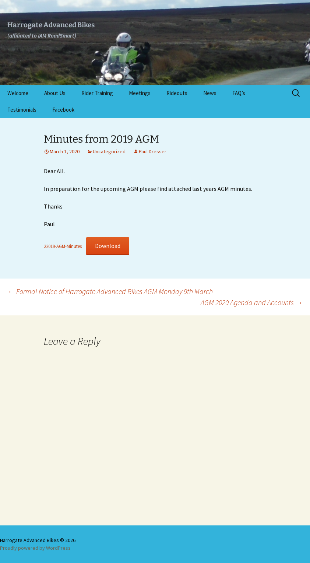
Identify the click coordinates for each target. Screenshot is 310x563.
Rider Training (97, 93)
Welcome (17, 93)
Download (107, 245)
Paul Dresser (152, 151)
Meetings (140, 93)
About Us (55, 93)
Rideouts (176, 93)
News (209, 93)
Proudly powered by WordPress (35, 548)
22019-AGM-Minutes (63, 246)
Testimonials (21, 109)
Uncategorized (109, 151)
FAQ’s (238, 93)
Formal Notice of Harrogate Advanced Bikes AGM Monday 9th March (110, 291)
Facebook (63, 109)
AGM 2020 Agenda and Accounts (252, 302)
